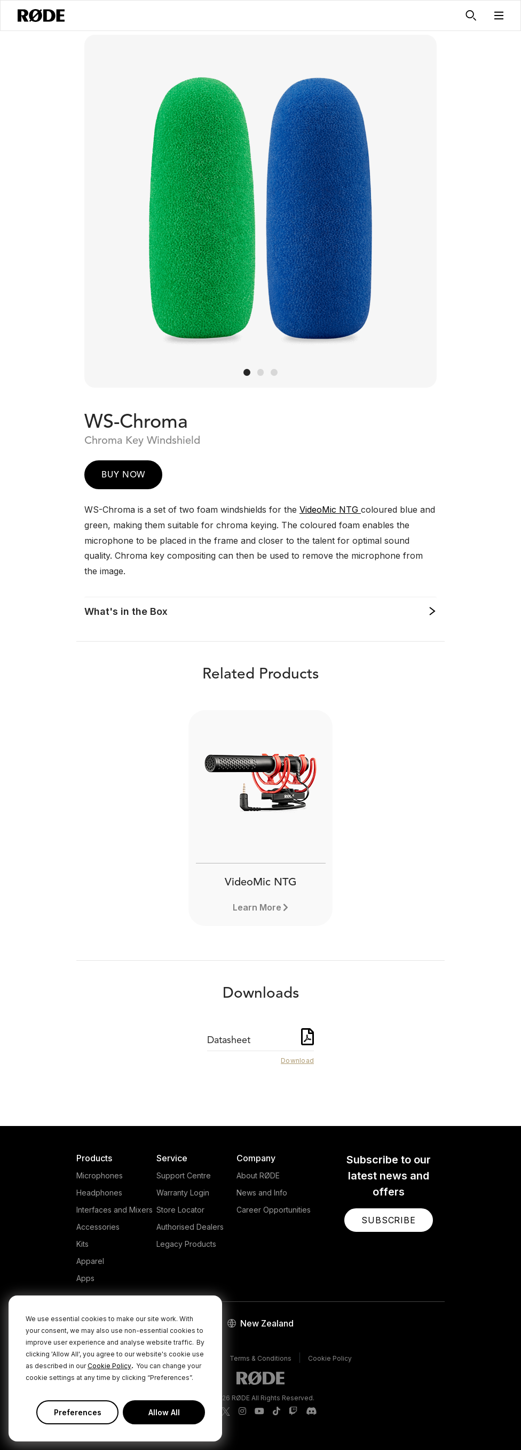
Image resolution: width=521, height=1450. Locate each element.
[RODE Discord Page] (311, 1411)
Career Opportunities (273, 1209)
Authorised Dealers (190, 1226)
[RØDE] (41, 15)
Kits (82, 1243)
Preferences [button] (77, 1412)
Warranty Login (182, 1192)
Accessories (98, 1226)
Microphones (99, 1175)
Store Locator (180, 1209)
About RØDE (258, 1175)
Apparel (90, 1261)
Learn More (257, 907)
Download (297, 1060)
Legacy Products (186, 1243)
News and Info (261, 1192)
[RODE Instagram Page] (242, 1411)
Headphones (99, 1192)
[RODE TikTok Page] (276, 1411)
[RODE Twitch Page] (293, 1411)
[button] (499, 15)
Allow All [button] (164, 1412)
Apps (85, 1278)
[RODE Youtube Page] (259, 1411)
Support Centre (183, 1175)
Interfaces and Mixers (114, 1209)
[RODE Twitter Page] (226, 1411)
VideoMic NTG (330, 509)
